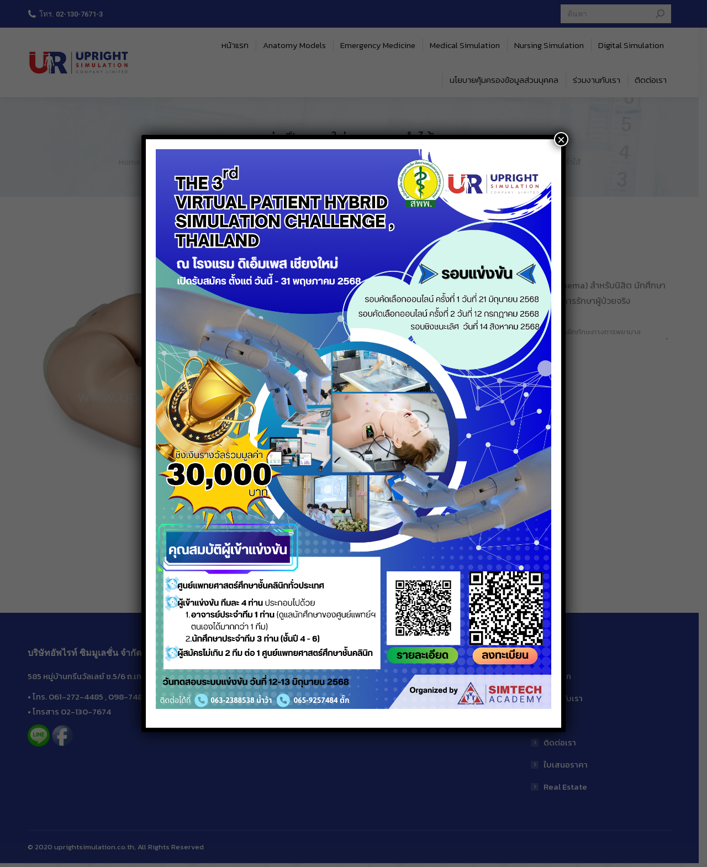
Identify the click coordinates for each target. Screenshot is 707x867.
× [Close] (561, 139)
